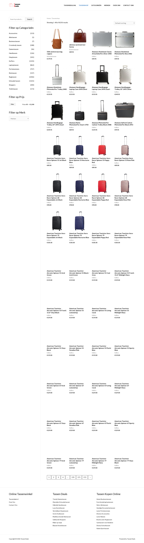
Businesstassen (14, 41)
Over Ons (116, 5)
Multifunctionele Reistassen (62, 517)
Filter (12, 104)
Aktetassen (13, 37)
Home (49, 18)
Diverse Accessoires (104, 514)
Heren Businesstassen (104, 499)
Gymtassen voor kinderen (105, 522)
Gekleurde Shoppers (60, 520)
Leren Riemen (101, 517)
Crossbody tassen (15, 45)
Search (29, 19)
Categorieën (96, 5)
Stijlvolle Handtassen (60, 505)
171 (79, 477)
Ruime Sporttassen (103, 528)
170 (73, 477)
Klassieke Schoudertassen (62, 502)
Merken (107, 5)
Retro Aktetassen (103, 505)
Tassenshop (83, 5)
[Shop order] (124, 23)
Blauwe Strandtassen (60, 525)
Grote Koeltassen (59, 514)
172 (84, 477)
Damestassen (13, 49)
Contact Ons (128, 5)
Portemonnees (14, 69)
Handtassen (13, 53)
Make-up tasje (58, 522)
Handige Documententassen (106, 508)
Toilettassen (13, 89)
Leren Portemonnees (104, 511)
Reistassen (13, 73)
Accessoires (13, 33)
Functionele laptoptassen (105, 502)
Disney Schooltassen (104, 525)
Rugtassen (12, 77)
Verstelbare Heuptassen (61, 511)
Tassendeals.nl (70, 5)
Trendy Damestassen (60, 499)
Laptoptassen (14, 65)
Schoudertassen (14, 81)
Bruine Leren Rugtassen (105, 520)
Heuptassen (13, 57)
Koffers (11, 61)
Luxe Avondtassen (59, 508)
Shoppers (12, 85)
